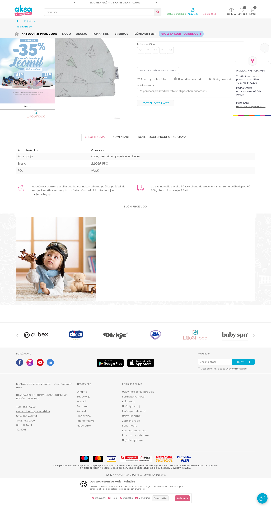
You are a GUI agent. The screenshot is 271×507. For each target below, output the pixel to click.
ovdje (35, 221)
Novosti (81, 428)
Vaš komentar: (146, 112)
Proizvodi (33, 33)
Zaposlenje (83, 423)
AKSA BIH (20, 33)
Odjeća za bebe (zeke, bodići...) (67, 33)
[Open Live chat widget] (262, 498)
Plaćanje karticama (134, 438)
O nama (82, 418)
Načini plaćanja (131, 433)
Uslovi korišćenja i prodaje (138, 418)
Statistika (128, 498)
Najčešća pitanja (132, 467)
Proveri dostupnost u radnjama (161, 164)
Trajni (114, 498)
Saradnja (82, 433)
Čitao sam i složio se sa (224, 395)
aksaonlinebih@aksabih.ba (250, 106)
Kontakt (81, 438)
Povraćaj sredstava (134, 457)
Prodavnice (84, 442)
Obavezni (100, 498)
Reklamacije (129, 452)
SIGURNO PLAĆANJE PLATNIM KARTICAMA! (115, 2)
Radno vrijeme (86, 447)
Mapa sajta (84, 452)
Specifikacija (95, 164)
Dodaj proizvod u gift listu (226, 106)
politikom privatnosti (135, 488)
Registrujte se (209, 14)
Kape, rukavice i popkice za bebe (102, 33)
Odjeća (44, 33)
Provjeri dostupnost (156, 130)
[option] (115, 2)
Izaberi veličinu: (146, 71)
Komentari (121, 164)
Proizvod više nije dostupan (158, 97)
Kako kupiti (128, 428)
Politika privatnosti (133, 423)
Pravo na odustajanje (135, 462)
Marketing (144, 498)
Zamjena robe (131, 447)
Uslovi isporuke (131, 442)
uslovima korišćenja (236, 395)
